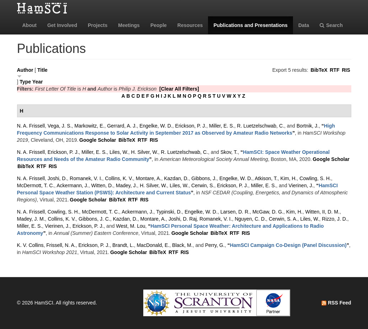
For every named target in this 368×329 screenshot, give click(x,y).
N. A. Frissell (31, 126)
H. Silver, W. (144, 152)
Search (331, 25)
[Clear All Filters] (179, 89)
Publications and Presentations (250, 25)
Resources (190, 25)
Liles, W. (119, 152)
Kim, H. (289, 178)
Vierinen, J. (301, 185)
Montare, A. (148, 178)
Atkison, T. (266, 178)
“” (288, 245)
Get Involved (62, 25)
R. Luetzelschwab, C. (260, 126)
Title (42, 70)
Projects (97, 25)
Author (25, 70)
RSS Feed (336, 303)
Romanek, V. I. (86, 178)
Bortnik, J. (308, 126)
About (29, 25)
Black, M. (182, 245)
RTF (334, 70)
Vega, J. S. (60, 126)
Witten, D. (102, 185)
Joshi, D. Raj (183, 219)
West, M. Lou (130, 226)
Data (303, 25)
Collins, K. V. (119, 178)
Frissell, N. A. (60, 245)
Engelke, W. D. (155, 126)
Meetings (129, 25)
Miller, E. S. (221, 126)
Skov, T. (229, 152)
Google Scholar (97, 140)
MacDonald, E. (153, 245)
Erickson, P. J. (191, 126)
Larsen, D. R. (235, 212)
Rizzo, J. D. (334, 219)
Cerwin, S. (202, 185)
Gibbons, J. (204, 178)
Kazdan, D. (176, 178)
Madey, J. (126, 185)
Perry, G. (215, 245)
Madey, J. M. (31, 219)
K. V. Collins (30, 245)
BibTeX (319, 70)
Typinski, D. (169, 212)
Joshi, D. (57, 178)
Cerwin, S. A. (283, 219)
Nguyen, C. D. (250, 219)
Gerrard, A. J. (122, 126)
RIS (346, 70)
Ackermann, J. (72, 185)
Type (25, 82)
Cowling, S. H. (315, 178)
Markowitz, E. (89, 126)
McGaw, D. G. (267, 212)
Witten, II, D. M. (322, 212)
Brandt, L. (123, 245)
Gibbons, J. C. (94, 219)
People (158, 25)
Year (37, 82)
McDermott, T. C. (35, 185)
